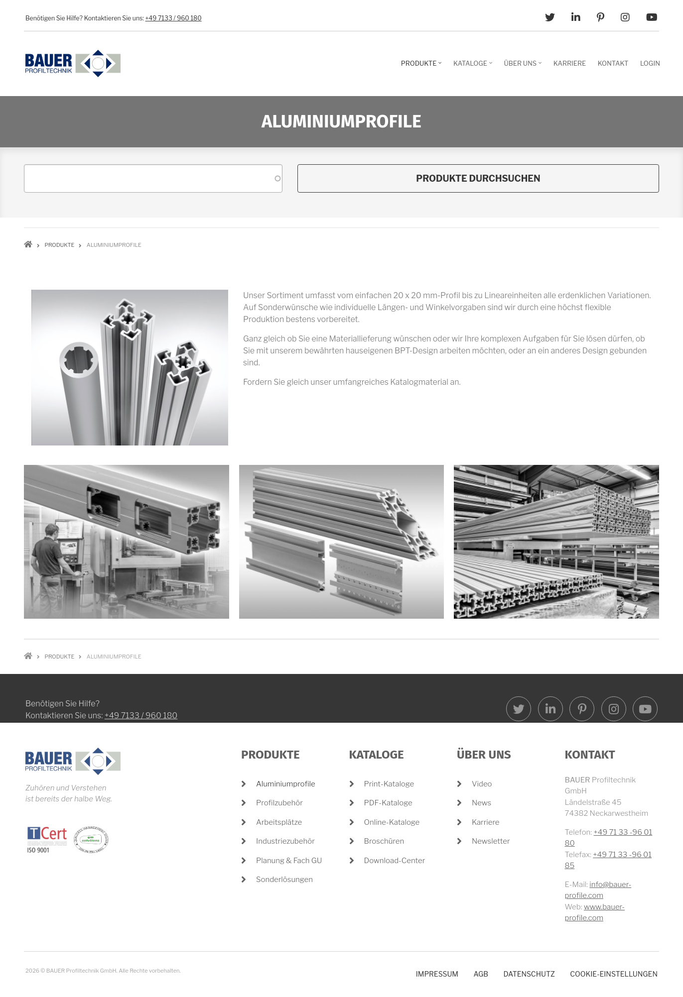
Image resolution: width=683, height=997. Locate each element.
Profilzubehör (279, 802)
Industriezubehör (285, 841)
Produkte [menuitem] (422, 66)
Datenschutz (528, 974)
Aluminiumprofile (285, 783)
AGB (480, 974)
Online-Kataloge (392, 822)
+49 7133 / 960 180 (173, 18)
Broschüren (384, 841)
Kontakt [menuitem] (613, 63)
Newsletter (491, 841)
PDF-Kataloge (388, 802)
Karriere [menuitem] (569, 63)
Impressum (437, 974)
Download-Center (394, 860)
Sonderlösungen (284, 879)
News (481, 802)
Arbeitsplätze (279, 822)
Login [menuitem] (650, 63)
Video (482, 783)
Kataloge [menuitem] (474, 66)
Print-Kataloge (389, 783)
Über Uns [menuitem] (524, 66)
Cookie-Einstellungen (614, 974)
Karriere (486, 822)
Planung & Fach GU (289, 860)
